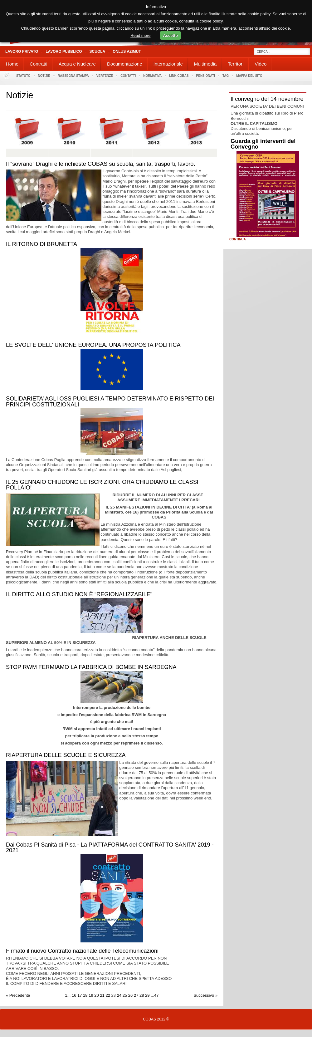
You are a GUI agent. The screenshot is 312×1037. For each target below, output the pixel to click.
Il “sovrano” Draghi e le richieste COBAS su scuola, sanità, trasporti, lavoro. (100, 164)
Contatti (128, 75)
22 (107, 995)
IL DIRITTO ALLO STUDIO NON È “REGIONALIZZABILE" (79, 594)
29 (147, 995)
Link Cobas (178, 75)
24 (119, 995)
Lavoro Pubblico (64, 51)
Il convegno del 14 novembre (267, 99)
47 (156, 995)
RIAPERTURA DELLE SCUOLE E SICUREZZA (66, 755)
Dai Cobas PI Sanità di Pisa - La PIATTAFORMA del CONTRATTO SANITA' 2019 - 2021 (110, 847)
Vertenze (104, 75)
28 (141, 995)
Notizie (44, 75)
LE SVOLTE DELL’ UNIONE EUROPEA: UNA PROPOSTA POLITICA (93, 345)
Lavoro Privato (21, 51)
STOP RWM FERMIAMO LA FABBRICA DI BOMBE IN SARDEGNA (91, 667)
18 (85, 995)
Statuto (23, 75)
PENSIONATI (205, 75)
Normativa (152, 75)
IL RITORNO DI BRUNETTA (41, 244)
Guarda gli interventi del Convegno (263, 144)
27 (136, 995)
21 (102, 995)
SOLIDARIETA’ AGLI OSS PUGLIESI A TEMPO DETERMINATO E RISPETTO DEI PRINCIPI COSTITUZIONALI (110, 401)
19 (91, 995)
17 (79, 995)
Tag (225, 75)
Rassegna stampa (73, 75)
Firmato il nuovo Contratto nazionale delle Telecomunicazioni (82, 951)
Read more (140, 35)
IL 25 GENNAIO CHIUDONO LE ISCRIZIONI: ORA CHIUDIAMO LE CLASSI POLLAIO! (102, 485)
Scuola (97, 51)
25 (125, 995)
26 (130, 995)
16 (74, 995)
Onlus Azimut (127, 51)
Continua (237, 239)
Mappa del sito (249, 75)
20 (96, 995)
